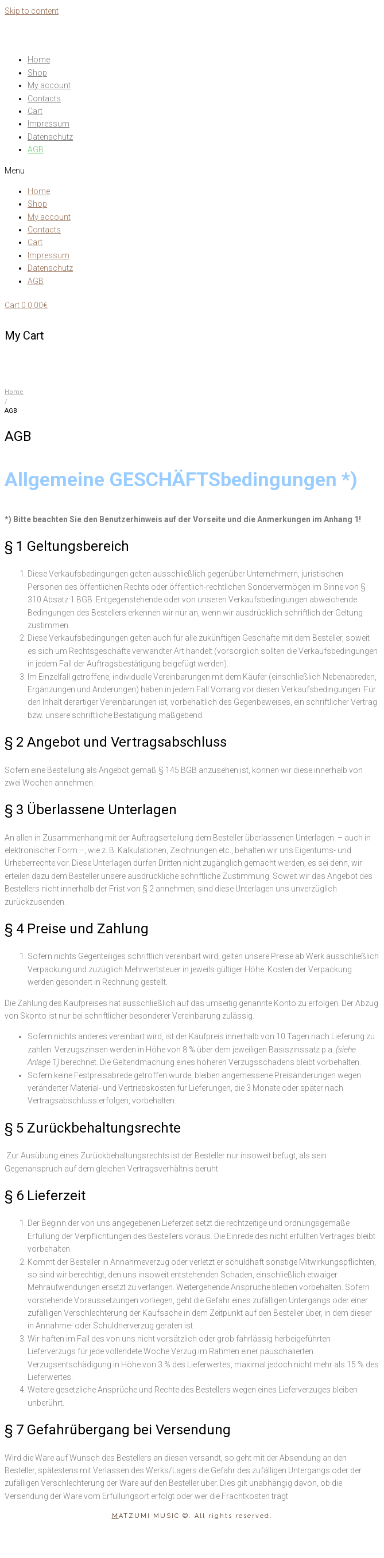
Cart (35, 111)
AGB (36, 149)
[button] (192, 170)
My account (49, 85)
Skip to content (32, 10)
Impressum (48, 123)
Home (39, 59)
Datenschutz (50, 136)
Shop (37, 72)
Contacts (44, 98)
